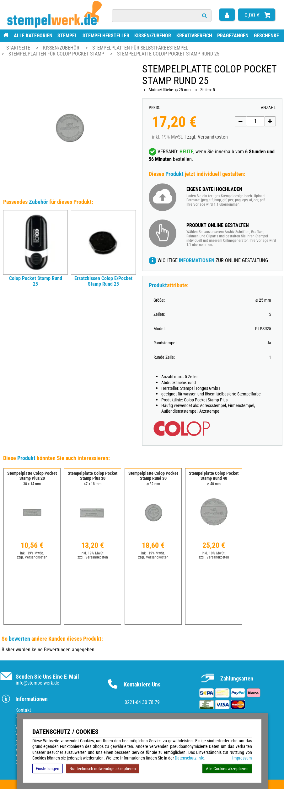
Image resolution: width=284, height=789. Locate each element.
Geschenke (266, 36)
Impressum (242, 757)
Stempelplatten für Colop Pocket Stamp (56, 54)
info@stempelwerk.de (37, 683)
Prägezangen (233, 36)
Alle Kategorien (33, 36)
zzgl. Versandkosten (207, 137)
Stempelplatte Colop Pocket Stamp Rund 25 (168, 54)
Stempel (67, 36)
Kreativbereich (194, 36)
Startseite (18, 48)
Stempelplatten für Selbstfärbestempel (140, 48)
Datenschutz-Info (189, 757)
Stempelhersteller (106, 36)
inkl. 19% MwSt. (32, 553)
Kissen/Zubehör (152, 36)
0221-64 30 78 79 (142, 702)
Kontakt (23, 710)
